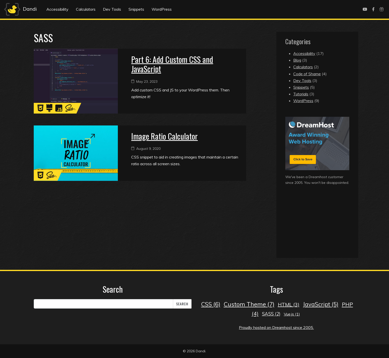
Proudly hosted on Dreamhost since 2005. (276, 327)
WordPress (162, 9)
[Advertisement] (317, 227)
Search (182, 303)
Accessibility (57, 9)
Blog (297, 60)
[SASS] (70, 109)
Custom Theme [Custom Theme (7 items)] (249, 304)
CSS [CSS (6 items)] (210, 304)
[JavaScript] (58, 109)
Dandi (20, 9)
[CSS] (40, 109)
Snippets (136, 9)
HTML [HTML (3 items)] (288, 304)
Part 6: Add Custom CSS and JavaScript (172, 64)
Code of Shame (307, 73)
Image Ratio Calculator (164, 136)
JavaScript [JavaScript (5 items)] (320, 304)
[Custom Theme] (49, 109)
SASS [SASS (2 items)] (271, 314)
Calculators (86, 9)
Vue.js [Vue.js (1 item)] (292, 314)
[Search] (103, 304)
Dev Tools (112, 9)
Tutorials (300, 93)
